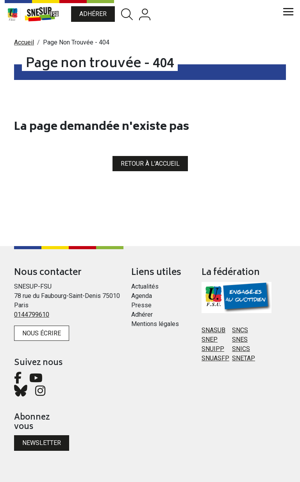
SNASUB (213, 330)
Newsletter (41, 443)
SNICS (241, 349)
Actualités (145, 286)
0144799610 (31, 314)
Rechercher (127, 14)
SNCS (240, 330)
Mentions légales (155, 324)
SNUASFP (215, 358)
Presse (141, 305)
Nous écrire (41, 333)
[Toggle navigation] (288, 11)
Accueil (24, 42)
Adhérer (93, 14)
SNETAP (243, 358)
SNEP (210, 339)
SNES (240, 339)
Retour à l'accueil (150, 163)
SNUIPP (213, 349)
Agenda (141, 295)
